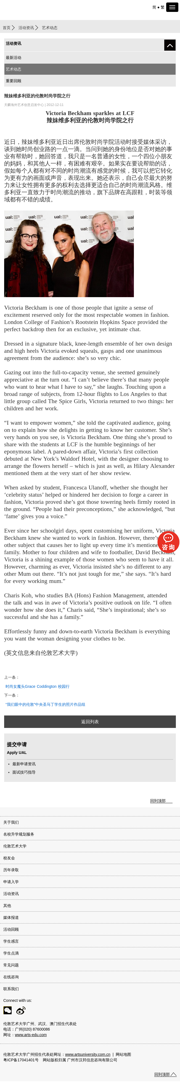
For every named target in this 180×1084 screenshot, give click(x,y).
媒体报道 (11, 917)
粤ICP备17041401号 (21, 1060)
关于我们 (11, 822)
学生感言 (11, 941)
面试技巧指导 (24, 772)
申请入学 (11, 882)
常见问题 (11, 965)
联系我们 (11, 989)
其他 (7, 905)
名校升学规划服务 (18, 834)
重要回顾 (13, 81)
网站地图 (123, 1054)
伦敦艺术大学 (15, 846)
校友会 (9, 858)
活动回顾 (11, 929)
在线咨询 (11, 977)
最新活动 (13, 57)
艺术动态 (13, 69)
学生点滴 (11, 953)
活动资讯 (26, 27)
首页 (6, 27)
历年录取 (11, 870)
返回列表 (90, 721)
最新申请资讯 (24, 764)
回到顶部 (158, 800)
